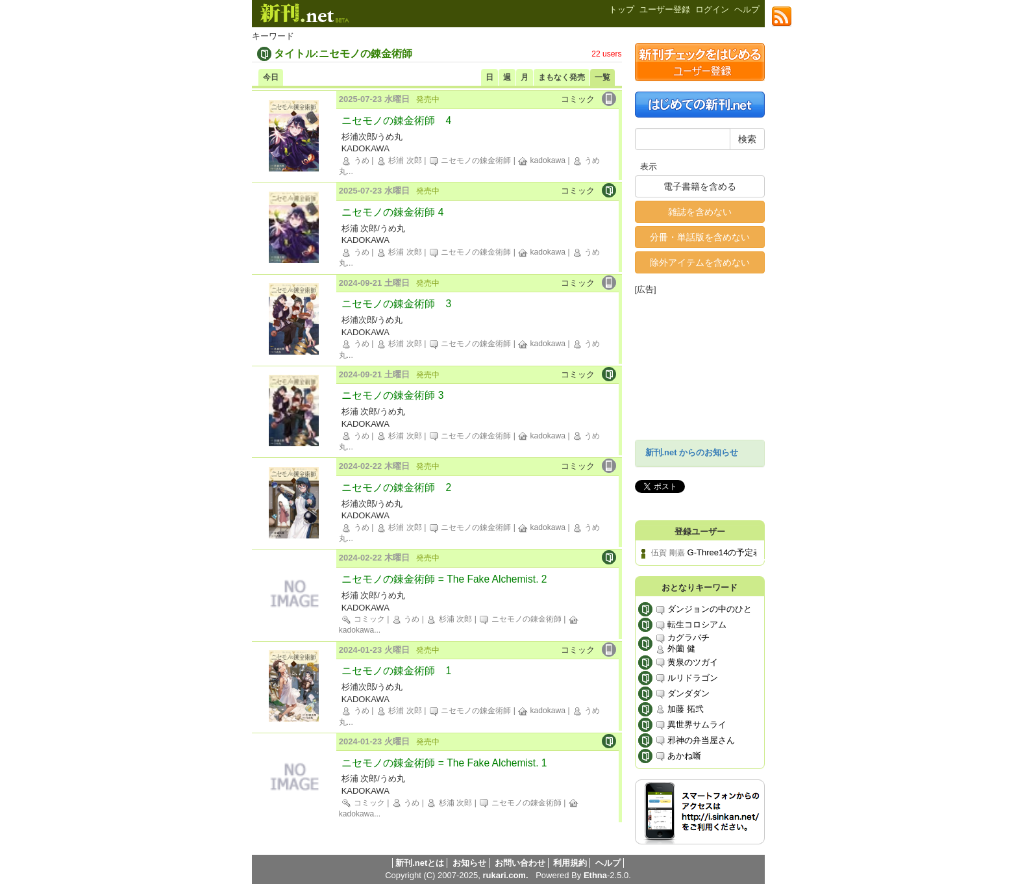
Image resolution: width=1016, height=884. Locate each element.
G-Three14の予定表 (725, 552)
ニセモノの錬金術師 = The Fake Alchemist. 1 (444, 762)
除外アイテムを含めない (700, 262)
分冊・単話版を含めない (700, 237)
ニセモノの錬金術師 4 (396, 120)
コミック (362, 619)
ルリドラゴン (687, 678)
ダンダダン (682, 694)
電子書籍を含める (699, 186)
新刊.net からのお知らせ (692, 452)
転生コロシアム (691, 625)
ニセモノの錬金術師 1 (396, 670)
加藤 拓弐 (679, 709)
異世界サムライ (691, 725)
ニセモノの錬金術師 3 (396, 303)
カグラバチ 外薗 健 (682, 643)
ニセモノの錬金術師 (469, 160)
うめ (355, 160)
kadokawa (541, 160)
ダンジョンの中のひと (703, 609)
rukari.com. (505, 875)
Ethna (595, 875)
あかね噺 (678, 756)
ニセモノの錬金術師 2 (396, 487)
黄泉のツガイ (687, 662)
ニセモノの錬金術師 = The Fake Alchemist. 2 (444, 579)
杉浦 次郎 (399, 160)
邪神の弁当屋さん (695, 740)
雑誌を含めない (700, 212)
